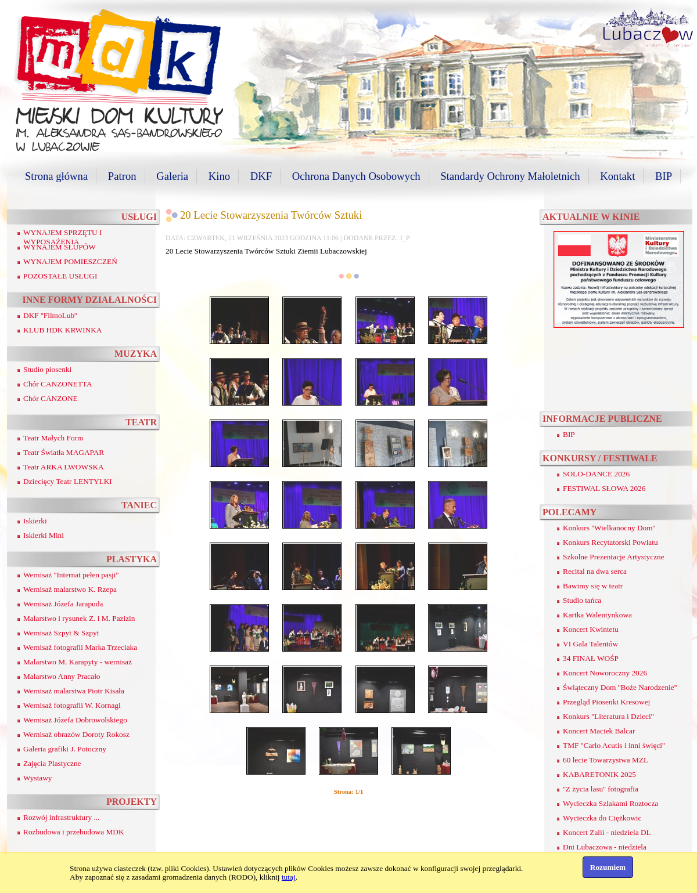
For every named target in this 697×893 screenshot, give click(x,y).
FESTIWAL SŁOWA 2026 (604, 488)
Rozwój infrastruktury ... (61, 817)
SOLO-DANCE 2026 (596, 473)
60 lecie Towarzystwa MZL (605, 759)
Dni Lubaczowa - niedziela (604, 847)
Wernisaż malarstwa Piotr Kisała (73, 690)
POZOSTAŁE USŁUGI (60, 276)
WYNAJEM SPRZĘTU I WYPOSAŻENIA (62, 237)
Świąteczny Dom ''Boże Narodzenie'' (620, 687)
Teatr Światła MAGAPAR (63, 452)
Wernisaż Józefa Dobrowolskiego (75, 719)
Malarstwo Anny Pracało (61, 676)
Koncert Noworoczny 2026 (605, 672)
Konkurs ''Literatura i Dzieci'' (608, 716)
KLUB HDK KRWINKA (62, 330)
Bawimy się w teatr (593, 585)
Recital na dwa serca (595, 571)
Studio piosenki (47, 369)
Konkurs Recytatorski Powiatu (610, 542)
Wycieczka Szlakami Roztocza (610, 803)
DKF (261, 176)
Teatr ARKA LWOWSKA (63, 466)
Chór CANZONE (50, 398)
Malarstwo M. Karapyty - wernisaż (77, 661)
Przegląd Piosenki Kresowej (606, 701)
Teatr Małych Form (53, 437)
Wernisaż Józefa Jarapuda (63, 603)
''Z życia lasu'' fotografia (600, 788)
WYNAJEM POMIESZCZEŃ (70, 261)
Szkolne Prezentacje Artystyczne (613, 556)
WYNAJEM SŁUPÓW (59, 247)
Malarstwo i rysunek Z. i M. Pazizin (79, 618)
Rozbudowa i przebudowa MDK (73, 831)
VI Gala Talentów (590, 643)
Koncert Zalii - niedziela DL (607, 832)
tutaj (289, 877)
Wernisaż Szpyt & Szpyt (61, 632)
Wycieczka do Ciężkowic (602, 818)
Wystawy (37, 777)
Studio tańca (582, 600)
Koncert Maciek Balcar (599, 730)
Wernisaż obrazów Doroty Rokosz (76, 734)
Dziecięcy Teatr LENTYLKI (67, 481)
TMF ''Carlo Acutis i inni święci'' (614, 745)
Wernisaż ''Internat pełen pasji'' (70, 574)
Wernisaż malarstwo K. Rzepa (70, 589)
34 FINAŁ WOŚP (591, 658)
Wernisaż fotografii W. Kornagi (72, 705)
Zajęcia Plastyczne (52, 763)
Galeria (172, 176)
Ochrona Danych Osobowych (356, 176)
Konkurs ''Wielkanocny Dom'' (609, 527)
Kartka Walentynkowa (597, 614)
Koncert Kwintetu (591, 629)
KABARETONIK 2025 (599, 774)
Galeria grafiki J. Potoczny (64, 748)
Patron (122, 176)
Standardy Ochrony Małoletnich (510, 176)
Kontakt (617, 176)
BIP (663, 176)
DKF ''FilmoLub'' (50, 315)
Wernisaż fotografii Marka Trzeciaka (80, 647)
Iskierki (35, 520)
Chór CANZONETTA (57, 383)
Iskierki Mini (43, 535)
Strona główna (56, 176)
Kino (219, 176)
